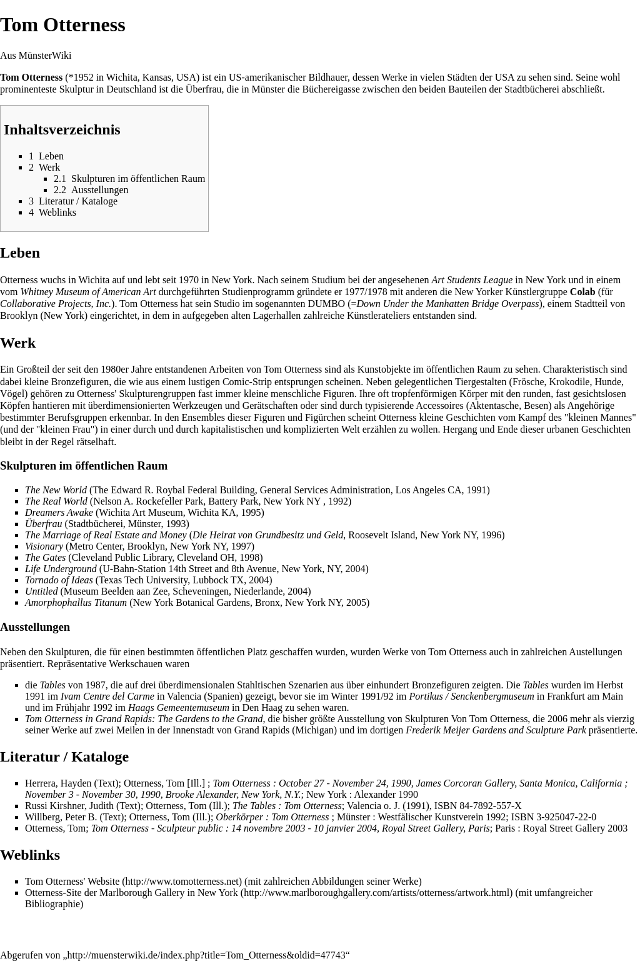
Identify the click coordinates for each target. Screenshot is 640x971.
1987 (96, 685)
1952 (84, 77)
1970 (189, 279)
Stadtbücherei (531, 89)
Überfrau (204, 89)
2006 (558, 718)
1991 (35, 696)
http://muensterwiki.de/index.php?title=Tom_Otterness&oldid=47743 (207, 955)
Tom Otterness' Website (72, 881)
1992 (102, 707)
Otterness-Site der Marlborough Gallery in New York (131, 892)
